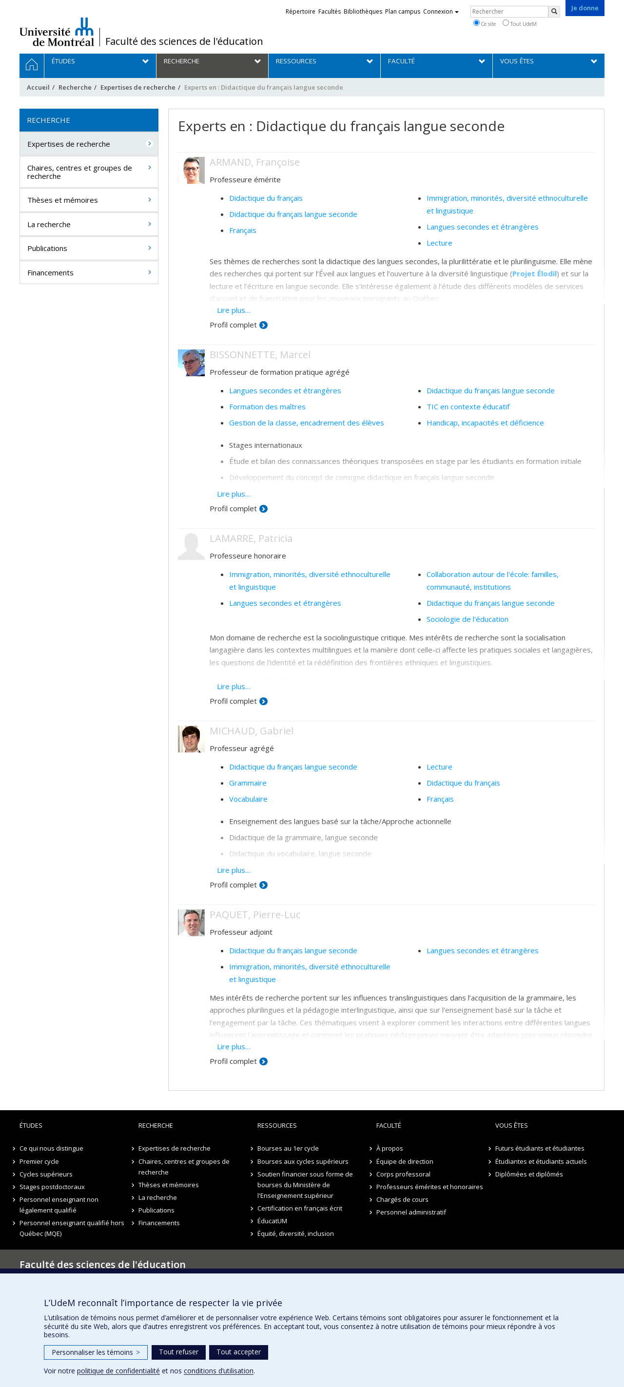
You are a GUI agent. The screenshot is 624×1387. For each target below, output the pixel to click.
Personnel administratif (411, 1212)
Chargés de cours (402, 1199)
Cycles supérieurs (46, 1174)
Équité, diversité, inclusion (295, 1233)
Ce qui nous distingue (51, 1148)
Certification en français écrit (299, 1208)
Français (242, 230)
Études (31, 1125)
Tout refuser (178, 1351)
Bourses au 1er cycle (288, 1148)
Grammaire (248, 783)
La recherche (49, 224)
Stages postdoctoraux (52, 1186)
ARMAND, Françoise (255, 162)
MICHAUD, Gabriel (251, 730)
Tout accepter (238, 1351)
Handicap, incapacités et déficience (485, 422)
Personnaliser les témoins (96, 1352)
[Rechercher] (554, 12)
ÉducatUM (272, 1220)
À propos (389, 1148)
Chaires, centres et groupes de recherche (79, 172)
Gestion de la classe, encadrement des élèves (306, 422)
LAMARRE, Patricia (251, 538)
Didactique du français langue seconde (293, 214)
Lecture (439, 243)
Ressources (277, 1125)
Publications (47, 248)
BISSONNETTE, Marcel (260, 354)
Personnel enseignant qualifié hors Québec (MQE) (72, 1228)
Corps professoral (403, 1174)
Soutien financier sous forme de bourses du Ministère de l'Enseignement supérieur (305, 1185)
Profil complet (233, 324)
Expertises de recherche (138, 87)
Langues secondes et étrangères (483, 226)
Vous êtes (511, 1125)
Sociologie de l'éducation (467, 619)
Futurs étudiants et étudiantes (540, 1148)
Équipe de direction (404, 1161)
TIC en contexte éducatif (468, 406)
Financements (50, 272)
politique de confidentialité (118, 1370)
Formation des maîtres (267, 406)
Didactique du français (266, 198)
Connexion (441, 11)
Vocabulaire (248, 799)
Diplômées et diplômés (529, 1174)
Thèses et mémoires (62, 200)
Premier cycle (39, 1161)
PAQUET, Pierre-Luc (255, 914)
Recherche (75, 87)
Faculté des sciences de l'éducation (184, 41)
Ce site (484, 23)
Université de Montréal (57, 31)
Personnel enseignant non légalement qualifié (59, 1204)
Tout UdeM (520, 23)
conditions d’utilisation (219, 1370)
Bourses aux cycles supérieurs (303, 1161)
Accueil (38, 87)
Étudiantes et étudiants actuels (541, 1161)
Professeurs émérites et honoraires (429, 1186)
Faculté (388, 1125)
